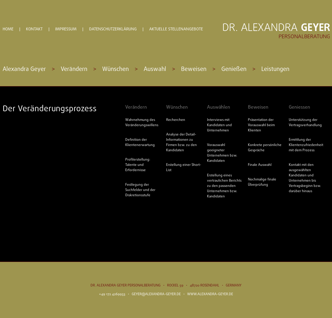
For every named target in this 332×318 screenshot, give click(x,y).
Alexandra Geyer (24, 69)
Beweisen (193, 69)
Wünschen (115, 69)
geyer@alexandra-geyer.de (156, 294)
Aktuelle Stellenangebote (176, 29)
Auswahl (155, 69)
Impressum (66, 29)
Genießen (233, 69)
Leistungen (275, 69)
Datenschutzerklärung (113, 29)
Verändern (74, 69)
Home (8, 29)
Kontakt (34, 29)
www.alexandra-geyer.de (210, 294)
